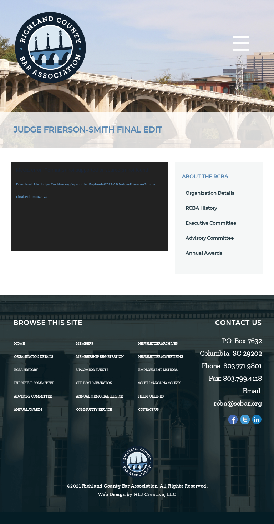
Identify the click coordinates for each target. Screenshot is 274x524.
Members (84, 343)
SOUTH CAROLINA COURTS (159, 383)
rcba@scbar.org (237, 403)
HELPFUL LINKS (150, 396)
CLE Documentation (94, 383)
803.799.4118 (242, 378)
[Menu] (241, 44)
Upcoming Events (92, 370)
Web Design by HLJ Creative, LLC (137, 494)
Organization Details (210, 193)
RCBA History (201, 208)
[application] (89, 206)
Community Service (94, 409)
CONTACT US (148, 409)
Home (19, 343)
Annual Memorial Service (99, 396)
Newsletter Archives (157, 343)
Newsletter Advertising (160, 357)
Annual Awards (204, 253)
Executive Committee (211, 223)
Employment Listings (157, 370)
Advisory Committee (210, 238)
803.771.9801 (242, 366)
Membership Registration (99, 357)
